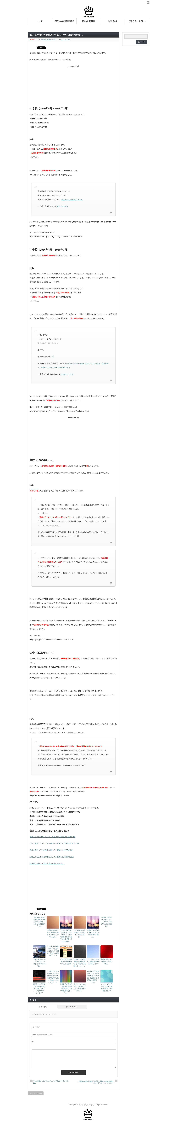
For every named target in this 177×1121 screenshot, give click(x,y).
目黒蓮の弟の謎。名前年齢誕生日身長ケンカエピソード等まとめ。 (53, 933)
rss (148, 2)
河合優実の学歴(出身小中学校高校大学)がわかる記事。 (66, 962)
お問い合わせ (113, 21)
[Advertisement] (73, 85)
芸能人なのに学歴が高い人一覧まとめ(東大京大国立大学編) (52, 837)
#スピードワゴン (89, 363)
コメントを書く (65, 39)
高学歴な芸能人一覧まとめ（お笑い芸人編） (47, 864)
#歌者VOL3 (45, 367)
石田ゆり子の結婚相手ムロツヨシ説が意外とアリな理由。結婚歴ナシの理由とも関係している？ (93, 976)
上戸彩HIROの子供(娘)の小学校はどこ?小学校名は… (79, 933)
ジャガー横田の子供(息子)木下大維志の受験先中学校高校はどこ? (106, 987)
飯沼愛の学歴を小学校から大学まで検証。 (106, 962)
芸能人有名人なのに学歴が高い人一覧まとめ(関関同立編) (52, 857)
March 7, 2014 (62, 206)
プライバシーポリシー (137, 21)
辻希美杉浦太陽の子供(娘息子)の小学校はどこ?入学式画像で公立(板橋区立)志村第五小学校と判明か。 (66, 935)
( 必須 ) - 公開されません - (42, 1034)
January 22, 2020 (66, 374)
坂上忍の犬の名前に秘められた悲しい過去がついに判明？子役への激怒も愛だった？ (53, 951)
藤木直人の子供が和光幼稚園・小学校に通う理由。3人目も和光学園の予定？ (39, 922)
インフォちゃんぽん (86, 1105)
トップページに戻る (36, 1093)
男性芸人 (43, 39)
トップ (40, 21)
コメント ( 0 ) (43, 1007)
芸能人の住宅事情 (88, 21)
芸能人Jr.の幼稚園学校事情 (64, 21)
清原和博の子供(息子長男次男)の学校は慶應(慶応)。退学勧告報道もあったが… (66, 988)
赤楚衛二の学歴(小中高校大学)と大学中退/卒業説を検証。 (93, 933)
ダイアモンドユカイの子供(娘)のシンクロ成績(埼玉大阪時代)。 (80, 987)
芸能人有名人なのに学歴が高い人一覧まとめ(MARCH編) (51, 850)
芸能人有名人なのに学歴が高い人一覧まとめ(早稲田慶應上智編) (54, 843)
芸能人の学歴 (51, 39)
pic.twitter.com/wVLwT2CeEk (72, 200)
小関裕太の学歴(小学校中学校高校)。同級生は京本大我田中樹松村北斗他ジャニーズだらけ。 (96, 1082)
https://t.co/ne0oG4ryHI (74, 363)
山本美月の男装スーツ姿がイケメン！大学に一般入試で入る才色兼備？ (106, 922)
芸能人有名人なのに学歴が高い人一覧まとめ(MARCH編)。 (39, 963)
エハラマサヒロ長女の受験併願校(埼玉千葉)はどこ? (93, 962)
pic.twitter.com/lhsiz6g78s (60, 367)
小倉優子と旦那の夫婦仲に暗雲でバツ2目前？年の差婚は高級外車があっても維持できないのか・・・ (53, 976)
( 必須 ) (36, 1027)
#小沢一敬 (100, 363)
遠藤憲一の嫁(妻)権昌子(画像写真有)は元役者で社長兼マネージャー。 (80, 963)
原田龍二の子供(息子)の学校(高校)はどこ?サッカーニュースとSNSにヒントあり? (39, 988)
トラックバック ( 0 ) (72, 1007)
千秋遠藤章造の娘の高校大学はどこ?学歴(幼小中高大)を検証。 (51, 1082)
